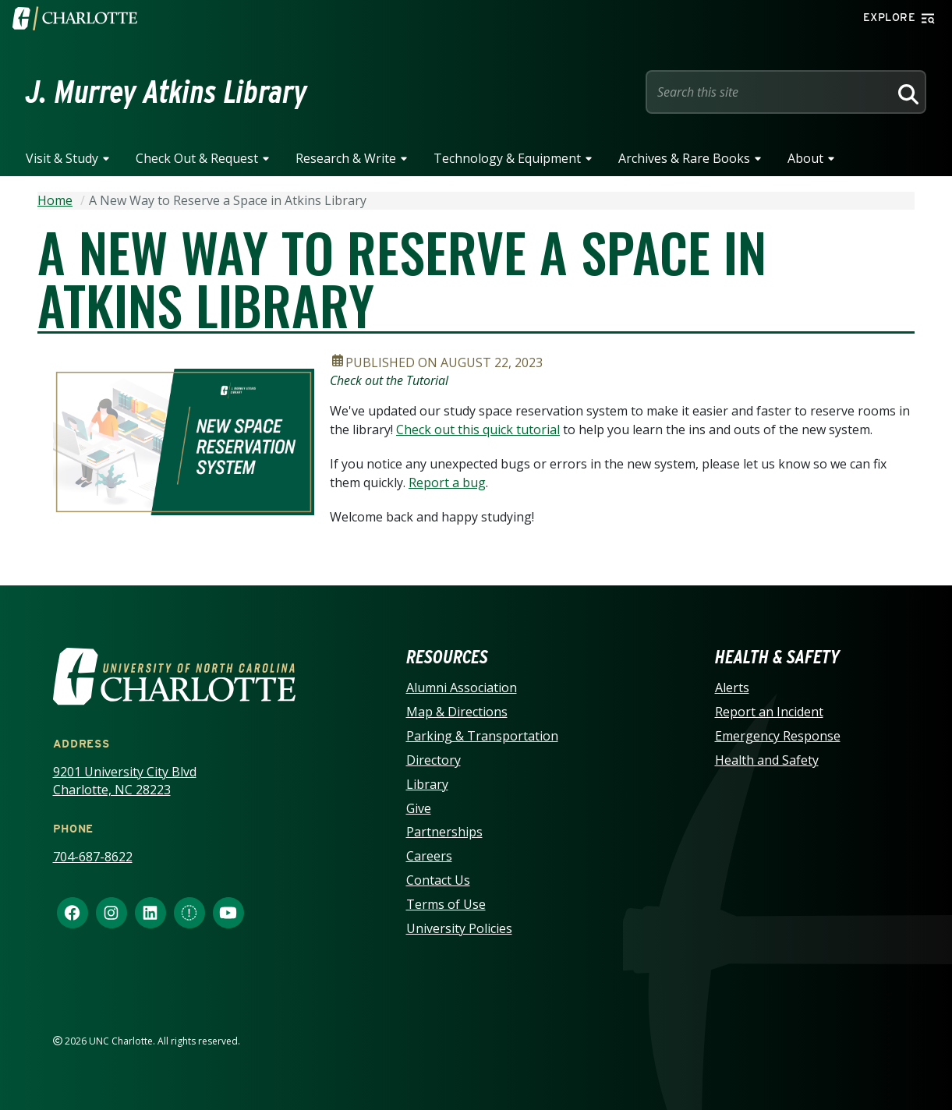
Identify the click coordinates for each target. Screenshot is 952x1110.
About (805, 158)
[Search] (906, 92)
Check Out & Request (197, 158)
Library (427, 784)
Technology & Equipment (507, 158)
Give (418, 808)
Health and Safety (767, 760)
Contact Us (438, 880)
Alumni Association (461, 687)
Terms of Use (446, 904)
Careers (429, 855)
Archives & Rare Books (684, 158)
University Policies (459, 928)
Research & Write (346, 158)
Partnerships (444, 831)
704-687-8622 (93, 856)
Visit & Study (62, 158)
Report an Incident (769, 711)
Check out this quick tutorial (478, 429)
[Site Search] (770, 92)
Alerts (732, 687)
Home (55, 200)
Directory (433, 760)
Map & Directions (457, 711)
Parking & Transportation (482, 735)
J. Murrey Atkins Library (166, 92)
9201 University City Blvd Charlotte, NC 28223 (124, 780)
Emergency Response (778, 735)
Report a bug (447, 482)
